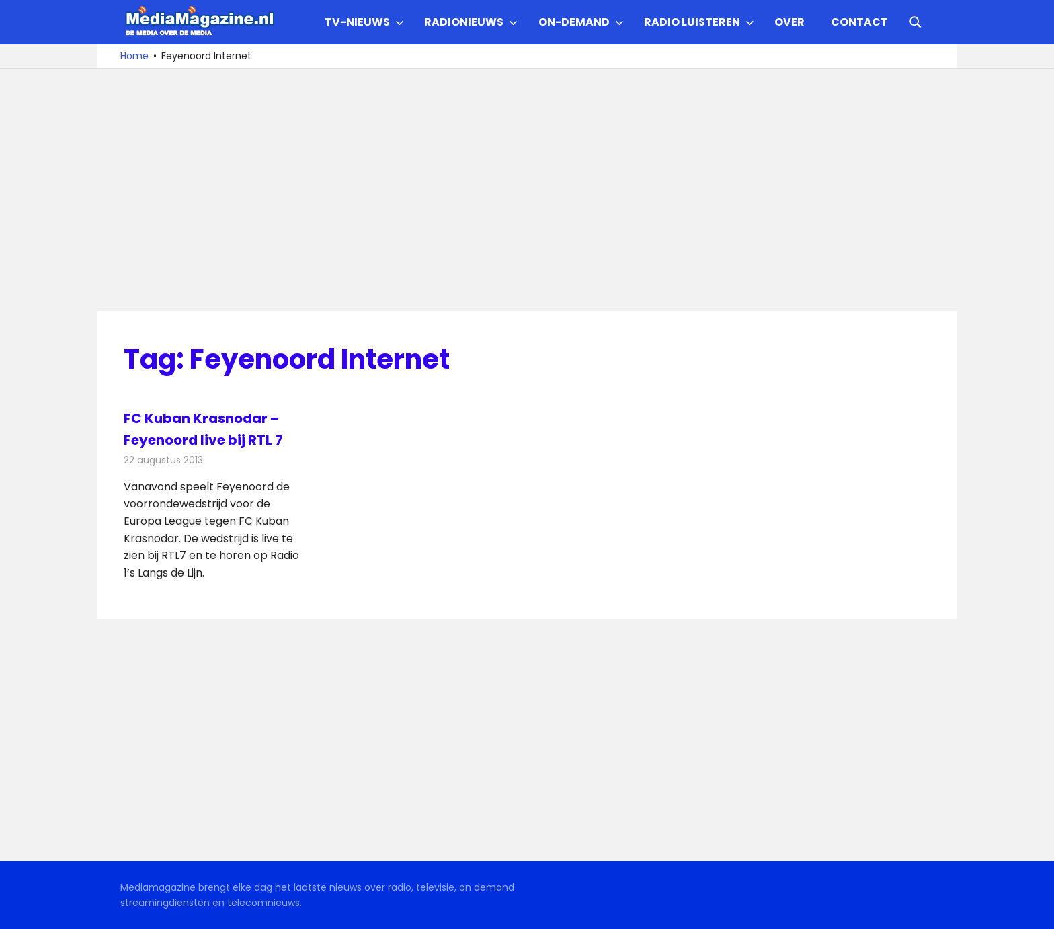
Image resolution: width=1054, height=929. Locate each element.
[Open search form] (915, 20)
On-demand (581, 22)
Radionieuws (471, 22)
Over (789, 22)
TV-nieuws (364, 22)
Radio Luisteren (699, 22)
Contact (859, 22)
